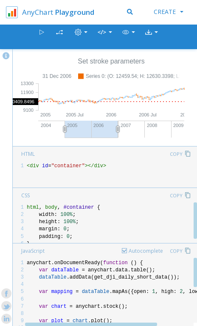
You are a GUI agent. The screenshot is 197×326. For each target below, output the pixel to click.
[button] (128, 37)
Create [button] (168, 12)
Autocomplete (146, 250)
